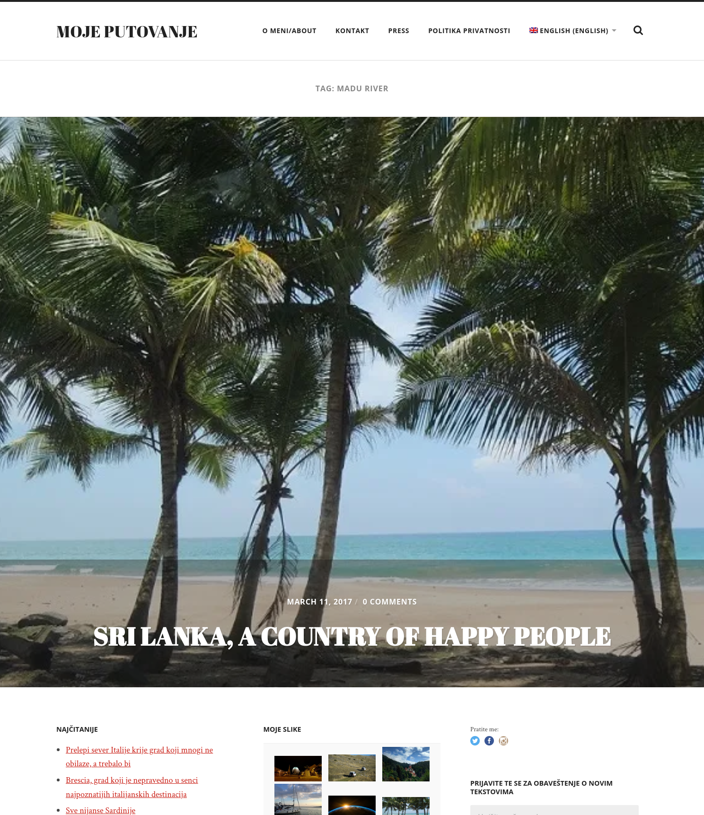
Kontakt (352, 30)
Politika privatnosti (469, 30)
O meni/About (290, 30)
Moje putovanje (130, 30)
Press (399, 30)
